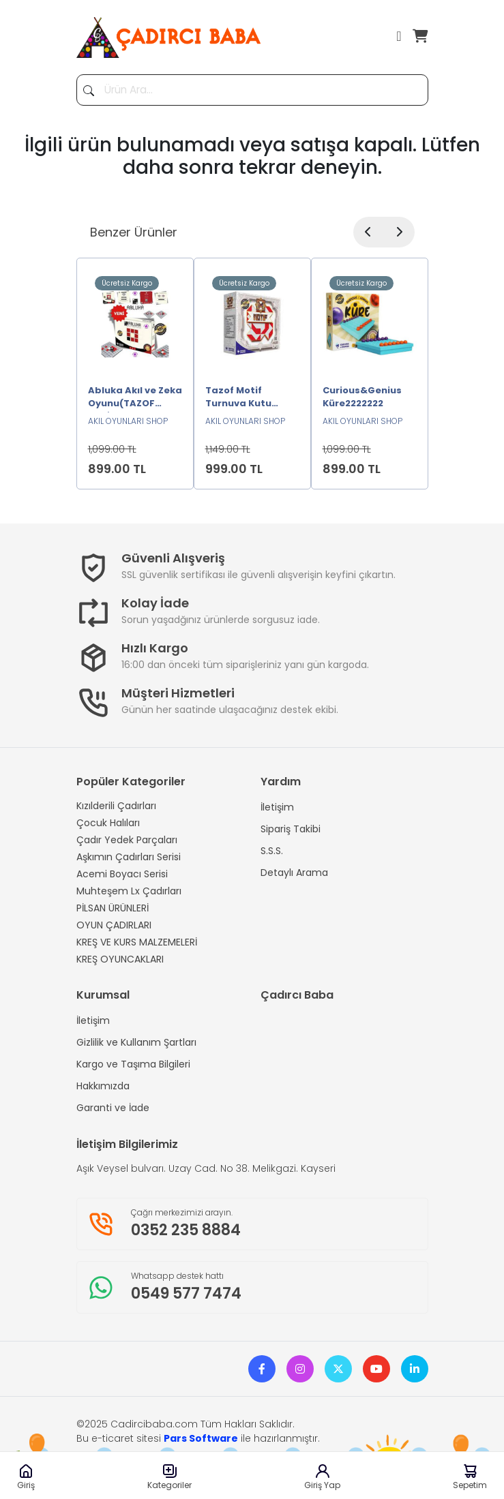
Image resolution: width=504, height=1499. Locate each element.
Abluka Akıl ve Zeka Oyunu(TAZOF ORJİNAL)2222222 (135, 398)
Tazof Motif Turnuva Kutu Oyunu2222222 (240, 398)
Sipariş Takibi (291, 829)
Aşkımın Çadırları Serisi (128, 857)
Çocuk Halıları (108, 823)
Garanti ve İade (112, 1108)
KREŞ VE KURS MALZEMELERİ (136, 942)
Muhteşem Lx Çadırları (128, 891)
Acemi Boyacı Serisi (122, 874)
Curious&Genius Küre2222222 (362, 397)
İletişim (277, 807)
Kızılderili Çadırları (116, 806)
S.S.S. (272, 851)
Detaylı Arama (294, 872)
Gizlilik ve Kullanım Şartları (136, 1042)
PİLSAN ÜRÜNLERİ (112, 908)
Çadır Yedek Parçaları (126, 840)
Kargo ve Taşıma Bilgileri (133, 1064)
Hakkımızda (103, 1086)
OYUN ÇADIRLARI (113, 925)
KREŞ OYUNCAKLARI (120, 959)
